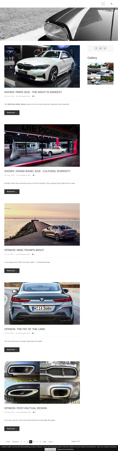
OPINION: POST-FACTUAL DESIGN (25, 408)
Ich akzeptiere (50, 449)
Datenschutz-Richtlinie (65, 449)
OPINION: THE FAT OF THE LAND (24, 329)
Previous (15, 442)
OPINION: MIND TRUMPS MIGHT (24, 250)
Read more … (10, 111)
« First (7, 442)
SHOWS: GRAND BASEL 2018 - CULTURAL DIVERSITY (37, 171)
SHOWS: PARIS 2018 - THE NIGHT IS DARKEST (33, 92)
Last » (51, 442)
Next (44, 442)
